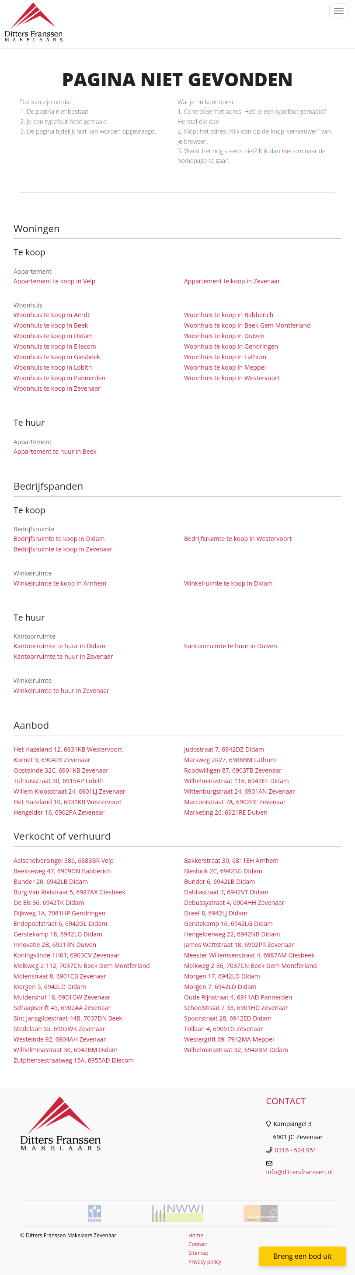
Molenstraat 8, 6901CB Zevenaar (60, 976)
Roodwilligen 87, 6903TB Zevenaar (233, 770)
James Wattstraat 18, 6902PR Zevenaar (239, 944)
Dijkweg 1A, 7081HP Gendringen (59, 913)
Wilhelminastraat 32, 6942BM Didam (236, 1049)
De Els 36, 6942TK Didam (49, 902)
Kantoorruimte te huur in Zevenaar (63, 656)
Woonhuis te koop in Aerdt (52, 315)
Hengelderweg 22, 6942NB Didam (232, 934)
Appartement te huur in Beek (55, 451)
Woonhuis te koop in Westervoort (232, 378)
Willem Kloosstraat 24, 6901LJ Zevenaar (69, 791)
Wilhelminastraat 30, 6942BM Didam (66, 1049)
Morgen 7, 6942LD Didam (220, 986)
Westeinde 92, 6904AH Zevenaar (60, 1039)
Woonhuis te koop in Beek (51, 325)
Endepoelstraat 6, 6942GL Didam (60, 923)
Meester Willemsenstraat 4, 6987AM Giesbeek (249, 955)
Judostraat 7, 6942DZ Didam (224, 749)
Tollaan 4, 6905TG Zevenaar (223, 1028)
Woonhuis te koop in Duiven (224, 336)
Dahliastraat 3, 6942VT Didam (226, 892)
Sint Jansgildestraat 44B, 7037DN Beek (68, 1018)
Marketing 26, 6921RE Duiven (226, 812)
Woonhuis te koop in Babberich (228, 315)
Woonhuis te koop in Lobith (53, 367)
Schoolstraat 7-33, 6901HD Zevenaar (236, 1007)
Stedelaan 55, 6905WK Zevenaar (59, 1028)
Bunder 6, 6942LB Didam (219, 881)
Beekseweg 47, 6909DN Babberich (62, 871)
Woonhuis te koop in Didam (53, 336)
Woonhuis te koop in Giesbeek (57, 357)
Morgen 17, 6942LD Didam (222, 976)
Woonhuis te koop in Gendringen (231, 346)
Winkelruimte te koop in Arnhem (60, 583)
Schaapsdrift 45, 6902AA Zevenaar (62, 1007)
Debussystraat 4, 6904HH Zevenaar (234, 902)
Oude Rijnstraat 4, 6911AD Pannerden (238, 997)
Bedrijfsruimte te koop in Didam (59, 538)
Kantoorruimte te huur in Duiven (230, 646)
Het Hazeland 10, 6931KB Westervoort (68, 802)
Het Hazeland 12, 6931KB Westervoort (68, 749)
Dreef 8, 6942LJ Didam (215, 913)
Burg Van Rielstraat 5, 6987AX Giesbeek (69, 892)
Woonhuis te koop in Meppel (225, 367)
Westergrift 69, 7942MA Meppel (229, 1039)
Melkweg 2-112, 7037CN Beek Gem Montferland (82, 965)
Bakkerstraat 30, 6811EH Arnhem (231, 860)
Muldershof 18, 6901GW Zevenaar (62, 997)
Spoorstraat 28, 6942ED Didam (227, 1018)
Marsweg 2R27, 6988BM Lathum (230, 760)
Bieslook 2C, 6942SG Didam (223, 871)
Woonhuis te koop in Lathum (225, 357)
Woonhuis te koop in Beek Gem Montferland (247, 325)
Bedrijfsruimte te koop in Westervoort (238, 538)
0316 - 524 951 (296, 1150)
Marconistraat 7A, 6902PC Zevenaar (235, 802)
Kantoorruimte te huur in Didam (59, 646)
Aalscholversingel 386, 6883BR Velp (64, 860)
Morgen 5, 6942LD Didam (50, 986)
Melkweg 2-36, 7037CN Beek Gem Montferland (250, 965)
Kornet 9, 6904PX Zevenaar (52, 760)
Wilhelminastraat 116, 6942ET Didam (236, 781)
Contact (197, 1244)
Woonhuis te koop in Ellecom (55, 346)
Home (195, 1235)
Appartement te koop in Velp (54, 281)
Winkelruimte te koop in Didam (228, 583)
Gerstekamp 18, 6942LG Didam (58, 934)
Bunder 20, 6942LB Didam (51, 881)
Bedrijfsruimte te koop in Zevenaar (63, 549)
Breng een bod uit (302, 1256)
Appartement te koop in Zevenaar (232, 281)
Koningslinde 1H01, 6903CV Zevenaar (67, 955)
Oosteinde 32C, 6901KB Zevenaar (61, 770)
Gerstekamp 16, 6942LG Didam (228, 923)
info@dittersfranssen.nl (299, 1172)
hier (287, 151)
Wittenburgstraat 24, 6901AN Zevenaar (239, 791)
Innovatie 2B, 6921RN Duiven (55, 944)
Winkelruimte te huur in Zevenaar (61, 690)
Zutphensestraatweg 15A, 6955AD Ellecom (74, 1060)
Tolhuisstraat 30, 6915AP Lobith (59, 781)
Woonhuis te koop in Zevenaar (57, 388)
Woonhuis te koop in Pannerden (59, 378)
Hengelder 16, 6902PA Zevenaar (59, 812)
